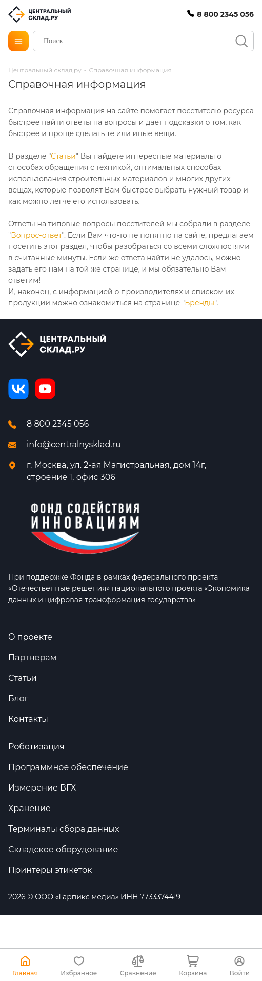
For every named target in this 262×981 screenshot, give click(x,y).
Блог (18, 698)
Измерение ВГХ (42, 788)
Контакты (28, 719)
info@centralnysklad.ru (74, 444)
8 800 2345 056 (58, 424)
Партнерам (32, 657)
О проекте (30, 637)
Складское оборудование (63, 849)
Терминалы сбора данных (63, 829)
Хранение (29, 808)
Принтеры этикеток (50, 870)
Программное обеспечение (68, 767)
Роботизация (36, 747)
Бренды (199, 302)
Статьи (63, 156)
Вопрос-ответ (36, 235)
